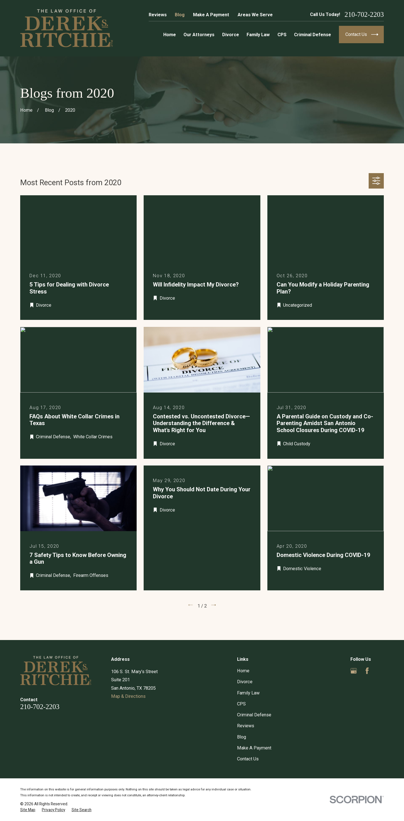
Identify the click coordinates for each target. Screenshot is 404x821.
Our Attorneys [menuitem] (198, 34)
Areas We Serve (255, 14)
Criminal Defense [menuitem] (312, 34)
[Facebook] (367, 671)
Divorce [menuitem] (230, 34)
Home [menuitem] (169, 34)
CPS (241, 704)
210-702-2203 (364, 14)
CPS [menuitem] (281, 34)
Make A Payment (211, 14)
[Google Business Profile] (353, 671)
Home (243, 670)
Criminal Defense (254, 714)
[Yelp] (380, 671)
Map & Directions (128, 696)
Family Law (248, 693)
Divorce (244, 681)
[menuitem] (27, 810)
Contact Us (248, 759)
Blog (180, 14)
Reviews (158, 14)
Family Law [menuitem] (258, 34)
